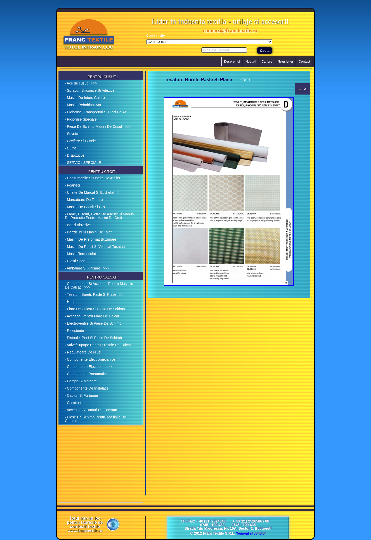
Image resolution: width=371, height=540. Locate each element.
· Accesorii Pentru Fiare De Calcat (92, 316)
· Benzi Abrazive (78, 225)
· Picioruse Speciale (81, 119)
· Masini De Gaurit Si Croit (86, 207)
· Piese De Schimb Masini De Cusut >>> (98, 126)
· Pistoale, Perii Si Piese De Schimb (93, 338)
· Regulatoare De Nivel (83, 352)
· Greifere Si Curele (80, 141)
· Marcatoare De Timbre (84, 199)
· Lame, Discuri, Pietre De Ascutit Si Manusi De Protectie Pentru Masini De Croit (99, 216)
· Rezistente (74, 330)
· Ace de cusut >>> (81, 83)
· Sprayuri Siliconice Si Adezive (89, 90)
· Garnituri (73, 402)
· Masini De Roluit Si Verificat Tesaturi (95, 246)
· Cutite (70, 148)
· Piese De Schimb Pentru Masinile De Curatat (95, 419)
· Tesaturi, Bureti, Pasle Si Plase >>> (95, 294)
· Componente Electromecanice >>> (95, 359)
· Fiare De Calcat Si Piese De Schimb (95, 309)
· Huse (70, 301)
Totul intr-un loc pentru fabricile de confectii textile (85, 524)
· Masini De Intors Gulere (85, 97)
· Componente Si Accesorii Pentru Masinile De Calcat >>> (99, 285)
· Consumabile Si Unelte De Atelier (92, 178)
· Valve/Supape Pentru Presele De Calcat (98, 345)
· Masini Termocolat (80, 254)
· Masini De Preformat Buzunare (90, 239)
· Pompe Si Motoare (81, 381)
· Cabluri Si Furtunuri (81, 395)
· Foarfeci (72, 185)
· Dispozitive (74, 155)
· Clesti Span (75, 261)
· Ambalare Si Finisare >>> (87, 268)
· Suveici (72, 134)
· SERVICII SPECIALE (83, 162)
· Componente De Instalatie (87, 388)
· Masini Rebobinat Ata (83, 105)
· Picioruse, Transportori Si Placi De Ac (96, 112)
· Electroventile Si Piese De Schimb (93, 323)
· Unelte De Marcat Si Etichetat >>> (94, 192)
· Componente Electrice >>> (88, 366)
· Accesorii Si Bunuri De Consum (91, 410)
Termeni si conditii (251, 533)
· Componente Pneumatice (86, 374)
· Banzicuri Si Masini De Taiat (88, 232)
